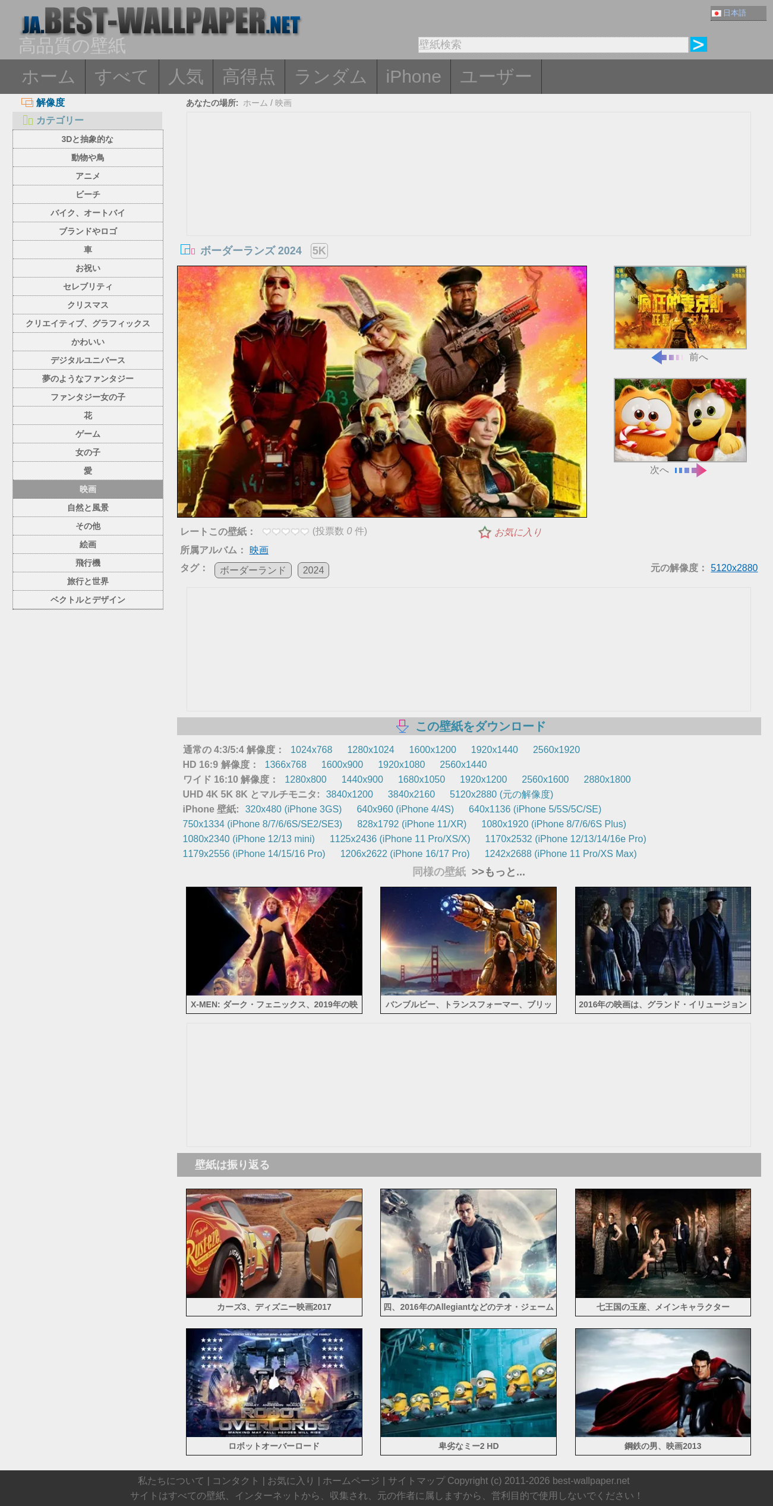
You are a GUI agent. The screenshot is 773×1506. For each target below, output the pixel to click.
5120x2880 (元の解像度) (501, 794)
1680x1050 (421, 779)
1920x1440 (494, 750)
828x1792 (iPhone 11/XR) (411, 824)
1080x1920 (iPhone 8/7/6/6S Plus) (553, 824)
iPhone (413, 76)
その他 (87, 526)
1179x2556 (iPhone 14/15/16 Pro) (254, 854)
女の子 (87, 452)
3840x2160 (411, 794)
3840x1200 (349, 794)
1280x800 (305, 779)
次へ (680, 426)
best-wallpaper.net (591, 1481)
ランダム (331, 76)
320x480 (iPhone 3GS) (293, 809)
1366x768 (286, 765)
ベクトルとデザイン (88, 599)
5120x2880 (734, 568)
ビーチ (87, 194)
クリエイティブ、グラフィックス (88, 323)
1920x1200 (483, 779)
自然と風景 (88, 507)
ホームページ (351, 1481)
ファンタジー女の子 (88, 397)
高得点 (249, 76)
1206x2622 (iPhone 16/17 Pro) (405, 854)
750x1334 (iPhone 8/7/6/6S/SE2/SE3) (263, 824)
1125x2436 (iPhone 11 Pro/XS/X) (400, 839)
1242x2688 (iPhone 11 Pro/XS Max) (561, 854)
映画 (88, 489)
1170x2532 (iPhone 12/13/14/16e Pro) (565, 839)
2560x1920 (556, 750)
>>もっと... (497, 872)
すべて (122, 76)
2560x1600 (545, 779)
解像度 (43, 102)
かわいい (88, 341)
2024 (313, 570)
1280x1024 (370, 750)
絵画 (88, 544)
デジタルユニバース (88, 360)
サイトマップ (416, 1481)
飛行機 (87, 563)
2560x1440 (463, 765)
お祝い (87, 268)
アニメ (87, 176)
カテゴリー (52, 120)
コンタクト (236, 1481)
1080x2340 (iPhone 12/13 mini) (249, 839)
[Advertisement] (468, 201)
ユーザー (496, 76)
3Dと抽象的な (88, 139)
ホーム (48, 76)
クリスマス (88, 305)
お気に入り (518, 532)
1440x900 (362, 779)
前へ (680, 314)
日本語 (729, 12)
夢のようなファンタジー (88, 378)
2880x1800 (606, 779)
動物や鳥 (88, 157)
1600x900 (342, 765)
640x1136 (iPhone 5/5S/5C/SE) (535, 809)
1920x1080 (401, 765)
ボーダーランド (253, 570)
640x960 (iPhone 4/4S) (405, 809)
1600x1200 (432, 750)
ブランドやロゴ (88, 231)
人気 (186, 76)
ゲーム (87, 434)
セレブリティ (88, 286)
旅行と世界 (88, 581)
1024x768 (311, 750)
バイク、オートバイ (88, 213)
